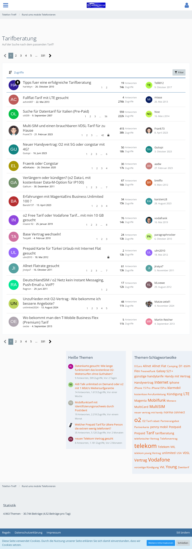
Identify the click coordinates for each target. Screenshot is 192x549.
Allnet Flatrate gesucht (41, 265)
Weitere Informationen (160, 542)
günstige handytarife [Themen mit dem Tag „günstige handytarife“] (149, 376)
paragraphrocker (164, 235)
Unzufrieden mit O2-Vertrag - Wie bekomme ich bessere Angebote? (62, 301)
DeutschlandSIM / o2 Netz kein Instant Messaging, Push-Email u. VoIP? (63, 282)
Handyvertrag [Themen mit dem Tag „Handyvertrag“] (143, 382)
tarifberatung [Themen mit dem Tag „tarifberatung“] (164, 433)
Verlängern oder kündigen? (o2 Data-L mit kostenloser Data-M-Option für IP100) (57, 180)
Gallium (27, 186)
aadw (157, 164)
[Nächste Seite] (50, 56)
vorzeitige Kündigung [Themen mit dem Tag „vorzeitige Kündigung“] (146, 467)
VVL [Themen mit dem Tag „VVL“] (162, 467)
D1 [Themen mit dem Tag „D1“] (181, 366)
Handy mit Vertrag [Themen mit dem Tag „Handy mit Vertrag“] (177, 376)
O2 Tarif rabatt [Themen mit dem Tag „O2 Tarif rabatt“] (150, 421)
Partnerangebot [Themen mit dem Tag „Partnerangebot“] (170, 421)
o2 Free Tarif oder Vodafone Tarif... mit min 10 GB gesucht (63, 217)
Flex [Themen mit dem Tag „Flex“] (137, 371)
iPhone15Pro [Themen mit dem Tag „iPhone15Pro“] (159, 388)
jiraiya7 (27, 269)
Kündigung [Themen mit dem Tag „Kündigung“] (174, 394)
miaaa (158, 97)
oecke (26, 326)
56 (106, 116)
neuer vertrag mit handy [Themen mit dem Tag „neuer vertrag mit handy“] (148, 412)
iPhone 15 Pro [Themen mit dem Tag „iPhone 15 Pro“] (142, 388)
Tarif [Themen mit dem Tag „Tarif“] (150, 432)
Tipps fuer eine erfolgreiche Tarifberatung (57, 82)
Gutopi (26, 153)
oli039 (26, 115)
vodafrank (160, 218)
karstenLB (160, 199)
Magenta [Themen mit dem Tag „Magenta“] (140, 400)
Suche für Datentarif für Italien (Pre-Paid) (56, 111)
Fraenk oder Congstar (40, 163)
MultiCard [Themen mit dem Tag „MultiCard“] (141, 407)
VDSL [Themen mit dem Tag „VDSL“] (186, 453)
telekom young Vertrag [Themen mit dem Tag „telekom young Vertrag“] (147, 453)
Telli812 (159, 83)
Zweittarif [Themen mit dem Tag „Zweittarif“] (183, 467)
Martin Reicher (163, 319)
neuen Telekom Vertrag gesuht (94, 438)
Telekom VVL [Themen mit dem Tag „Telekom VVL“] (166, 447)
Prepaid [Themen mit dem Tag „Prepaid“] (139, 433)
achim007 (28, 101)
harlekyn (28, 86)
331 (43, 55)
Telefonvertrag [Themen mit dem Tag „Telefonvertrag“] (169, 438)
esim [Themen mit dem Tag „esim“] (187, 366)
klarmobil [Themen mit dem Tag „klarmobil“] (174, 388)
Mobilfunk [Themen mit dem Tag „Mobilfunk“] (157, 400)
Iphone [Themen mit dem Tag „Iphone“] (174, 382)
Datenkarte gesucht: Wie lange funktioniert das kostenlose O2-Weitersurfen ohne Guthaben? (94, 370)
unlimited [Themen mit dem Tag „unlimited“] (169, 453)
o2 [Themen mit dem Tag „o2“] (137, 420)
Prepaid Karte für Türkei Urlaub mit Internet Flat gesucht (62, 250)
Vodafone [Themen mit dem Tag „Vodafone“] (159, 459)
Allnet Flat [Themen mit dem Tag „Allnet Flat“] (159, 366)
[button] (5, 5)
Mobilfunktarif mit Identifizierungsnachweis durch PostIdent (94, 406)
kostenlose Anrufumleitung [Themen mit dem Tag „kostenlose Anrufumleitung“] (150, 394)
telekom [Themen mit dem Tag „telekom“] (145, 446)
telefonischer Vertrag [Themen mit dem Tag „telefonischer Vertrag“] (146, 438)
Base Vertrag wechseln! (42, 234)
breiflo (158, 180)
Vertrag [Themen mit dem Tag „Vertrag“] (140, 460)
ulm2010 (27, 257)
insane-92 (28, 223)
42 (102, 135)
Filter (179, 72)
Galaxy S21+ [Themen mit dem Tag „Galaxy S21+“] (164, 371)
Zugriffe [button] (19, 72)
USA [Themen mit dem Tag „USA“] (179, 453)
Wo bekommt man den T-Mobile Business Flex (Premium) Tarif (60, 320)
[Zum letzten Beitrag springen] (149, 85)
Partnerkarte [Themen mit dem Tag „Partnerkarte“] (141, 427)
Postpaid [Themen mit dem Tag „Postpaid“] (175, 427)
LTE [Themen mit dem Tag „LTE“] (186, 393)
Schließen (183, 542)
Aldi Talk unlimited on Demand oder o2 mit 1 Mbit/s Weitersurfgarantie (99, 386)
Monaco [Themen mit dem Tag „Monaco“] (171, 400)
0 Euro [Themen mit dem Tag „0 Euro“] (138, 366)
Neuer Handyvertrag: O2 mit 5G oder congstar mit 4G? (64, 146)
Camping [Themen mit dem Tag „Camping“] (172, 366)
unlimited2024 (30, 307)
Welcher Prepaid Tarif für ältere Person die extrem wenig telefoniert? (99, 426)
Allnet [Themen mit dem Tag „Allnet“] (147, 366)
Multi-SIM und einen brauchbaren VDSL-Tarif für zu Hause (64, 128)
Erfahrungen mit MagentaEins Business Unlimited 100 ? (63, 198)
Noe (157, 112)
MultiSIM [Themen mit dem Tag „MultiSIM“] (157, 406)
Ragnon (27, 288)
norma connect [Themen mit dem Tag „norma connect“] (174, 412)
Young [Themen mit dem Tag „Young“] (171, 466)
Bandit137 (28, 205)
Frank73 (27, 134)
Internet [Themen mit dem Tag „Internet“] (161, 382)
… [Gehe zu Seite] (36, 55)
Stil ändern (183, 532)
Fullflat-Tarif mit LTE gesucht (46, 97)
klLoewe (159, 283)
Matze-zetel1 (162, 301)
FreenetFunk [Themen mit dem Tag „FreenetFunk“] (148, 371)
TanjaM (27, 238)
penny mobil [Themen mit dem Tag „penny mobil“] (159, 427)
